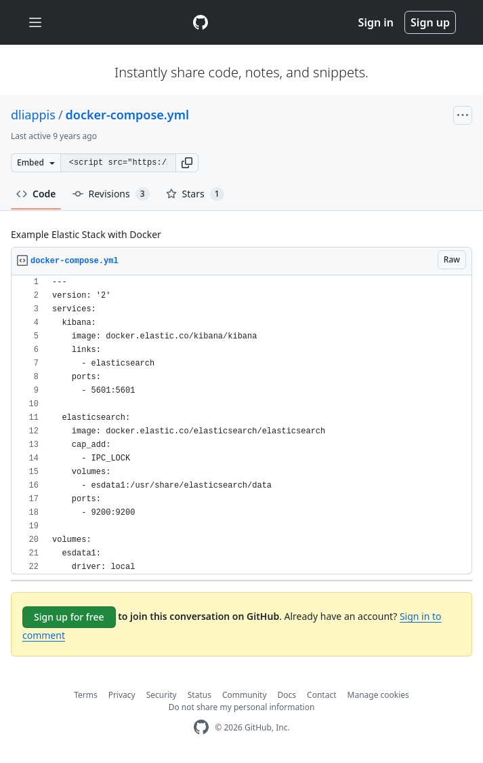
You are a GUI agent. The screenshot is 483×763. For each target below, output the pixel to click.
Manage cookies (378, 695)
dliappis (33, 114)
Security (161, 695)
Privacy (121, 695)
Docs (287, 695)
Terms (86, 695)
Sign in (376, 22)
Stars (195, 194)
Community (244, 695)
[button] (186, 162)
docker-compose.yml (128, 114)
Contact (321, 695)
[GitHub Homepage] (201, 727)
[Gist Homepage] (200, 22)
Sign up (430, 22)
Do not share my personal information (242, 707)
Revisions (111, 194)
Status (199, 695)
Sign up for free (69, 616)
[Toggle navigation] (35, 22)
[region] (241, 424)
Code (36, 193)
